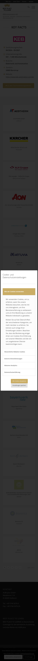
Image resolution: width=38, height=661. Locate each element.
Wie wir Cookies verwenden (14, 292)
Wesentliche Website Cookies (14, 352)
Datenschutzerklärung (12, 372)
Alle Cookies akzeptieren (19, 381)
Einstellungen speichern (19, 385)
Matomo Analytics (10, 365)
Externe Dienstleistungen (13, 359)
